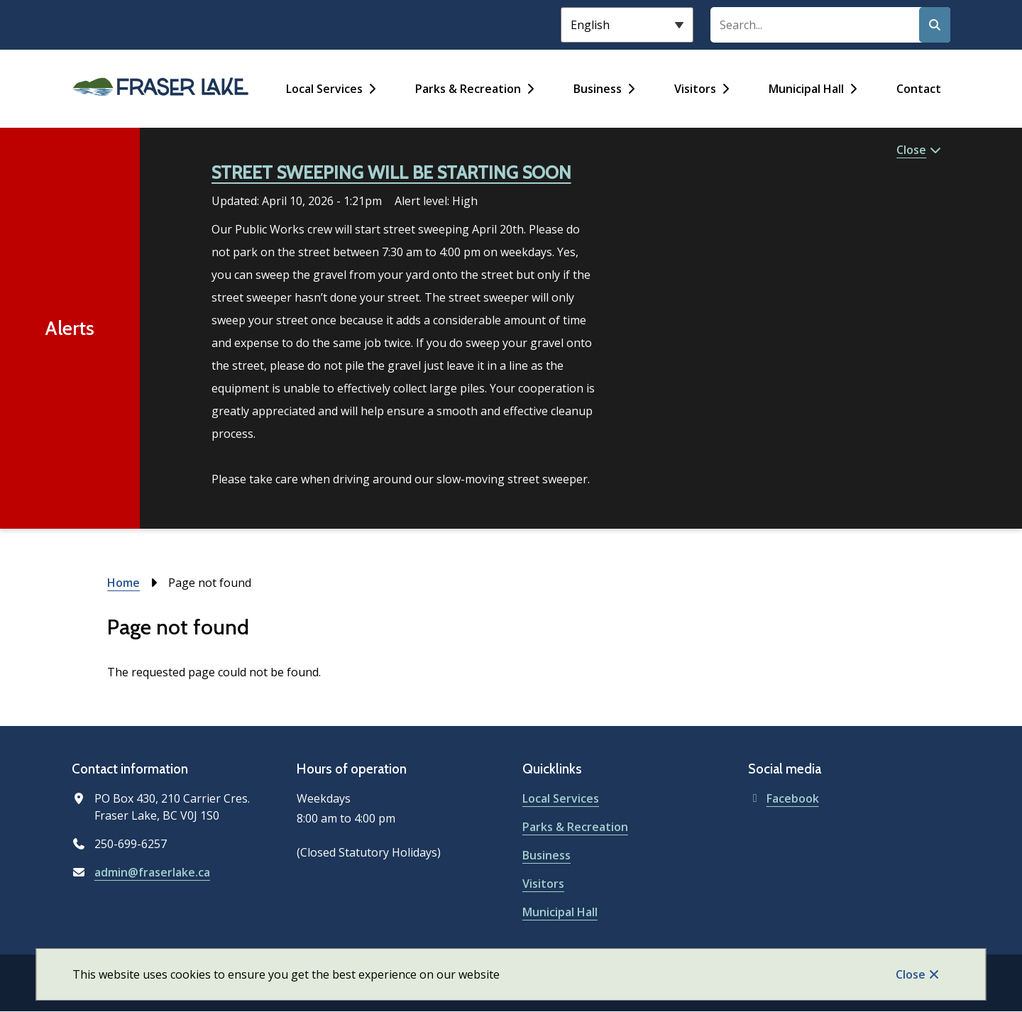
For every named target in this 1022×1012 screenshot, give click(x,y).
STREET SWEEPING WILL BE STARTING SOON (391, 172)
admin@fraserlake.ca (152, 872)
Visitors (695, 89)
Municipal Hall (806, 89)
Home (123, 582)
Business (597, 89)
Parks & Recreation (468, 89)
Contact (918, 89)
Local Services (324, 89)
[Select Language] (627, 25)
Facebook (783, 798)
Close (910, 974)
